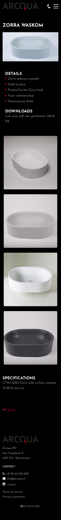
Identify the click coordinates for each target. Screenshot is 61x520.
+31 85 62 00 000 (17, 473)
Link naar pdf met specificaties (25, 116)
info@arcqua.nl (14, 478)
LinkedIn (11, 485)
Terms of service (12, 491)
